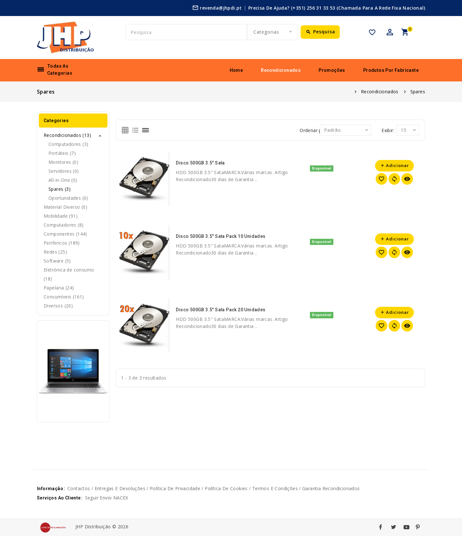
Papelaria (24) (59, 288)
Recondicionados (281, 70)
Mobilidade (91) (61, 216)
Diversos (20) (58, 306)
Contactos (78, 488)
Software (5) (57, 261)
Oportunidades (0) (68, 198)
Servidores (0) (63, 171)
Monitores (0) (63, 162)
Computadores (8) (63, 225)
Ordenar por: (314, 130)
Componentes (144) (65, 234)
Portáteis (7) (62, 153)
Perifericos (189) (62, 243)
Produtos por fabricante (391, 70)
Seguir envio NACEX (106, 498)
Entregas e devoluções (120, 488)
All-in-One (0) (62, 180)
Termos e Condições (275, 488)
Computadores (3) (68, 144)
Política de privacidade (175, 488)
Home (236, 70)
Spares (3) (59, 189)
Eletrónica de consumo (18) (69, 274)
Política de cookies (226, 488)
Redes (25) (55, 252)
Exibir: (387, 130)
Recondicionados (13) (67, 135)
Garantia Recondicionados (331, 488)
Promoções (332, 70)
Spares (417, 91)
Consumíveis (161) (64, 297)
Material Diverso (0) (65, 207)
